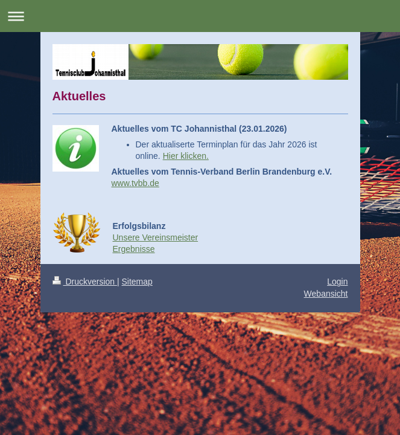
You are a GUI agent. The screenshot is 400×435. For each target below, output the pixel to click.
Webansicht (326, 293)
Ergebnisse (134, 249)
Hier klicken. (186, 156)
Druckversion (84, 281)
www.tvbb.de (135, 183)
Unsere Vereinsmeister (155, 237)
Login (337, 281)
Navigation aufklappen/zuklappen (200, 16)
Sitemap (137, 281)
